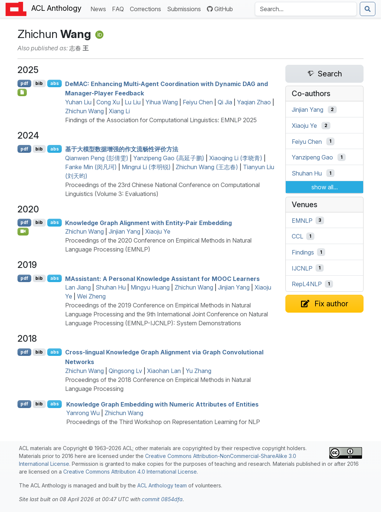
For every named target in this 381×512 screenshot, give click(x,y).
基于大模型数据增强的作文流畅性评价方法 (121, 149)
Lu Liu (133, 102)
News (99, 8)
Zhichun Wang (84, 111)
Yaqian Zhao (254, 102)
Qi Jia (225, 102)
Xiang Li (119, 111)
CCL (297, 236)
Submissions (185, 8)
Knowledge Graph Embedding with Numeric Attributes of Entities (162, 404)
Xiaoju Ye (157, 231)
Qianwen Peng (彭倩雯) (96, 158)
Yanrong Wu (83, 413)
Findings (303, 252)
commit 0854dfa (162, 499)
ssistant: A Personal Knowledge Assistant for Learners (162, 278)
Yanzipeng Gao (312, 157)
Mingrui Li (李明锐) (146, 167)
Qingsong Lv (125, 370)
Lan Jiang (78, 287)
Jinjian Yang (124, 231)
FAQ (119, 8)
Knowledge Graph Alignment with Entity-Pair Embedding (148, 222)
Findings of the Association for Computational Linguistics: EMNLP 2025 (161, 120)
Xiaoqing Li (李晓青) (235, 158)
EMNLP (302, 220)
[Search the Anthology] (306, 9)
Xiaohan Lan (164, 370)
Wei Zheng (91, 296)
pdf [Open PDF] (24, 83)
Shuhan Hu (111, 287)
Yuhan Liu (78, 102)
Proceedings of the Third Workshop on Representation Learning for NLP (163, 422)
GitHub (220, 9)
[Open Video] (23, 231)
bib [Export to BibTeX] (39, 83)
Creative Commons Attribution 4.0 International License (130, 471)
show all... (324, 187)
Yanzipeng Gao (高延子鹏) (168, 158)
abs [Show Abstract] (54, 83)
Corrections (147, 8)
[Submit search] (367, 9)
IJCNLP (302, 268)
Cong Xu (108, 102)
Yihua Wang (161, 102)
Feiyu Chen (198, 102)
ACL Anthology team (162, 485)
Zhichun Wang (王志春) (207, 167)
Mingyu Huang (150, 287)
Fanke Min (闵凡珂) (91, 167)
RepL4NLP (307, 284)
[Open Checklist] (22, 92)
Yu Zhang (198, 370)
